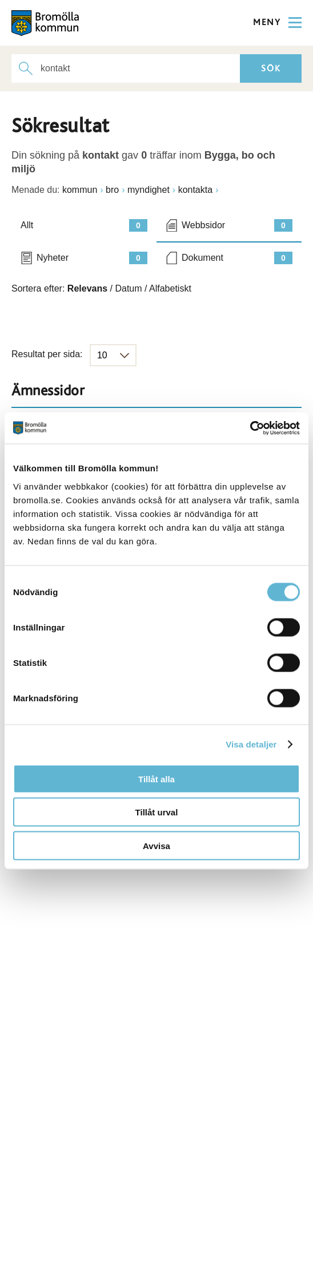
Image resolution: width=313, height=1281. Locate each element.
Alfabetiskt (170, 288)
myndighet (148, 190)
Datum (128, 288)
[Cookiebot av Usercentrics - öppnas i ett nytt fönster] (250, 428)
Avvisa (156, 845)
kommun (79, 190)
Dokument (237, 258)
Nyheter (92, 258)
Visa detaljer (251, 744)
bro (112, 190)
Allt (84, 225)
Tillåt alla (156, 778)
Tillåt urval (156, 812)
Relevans (87, 288)
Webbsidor (237, 225)
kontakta (195, 190)
